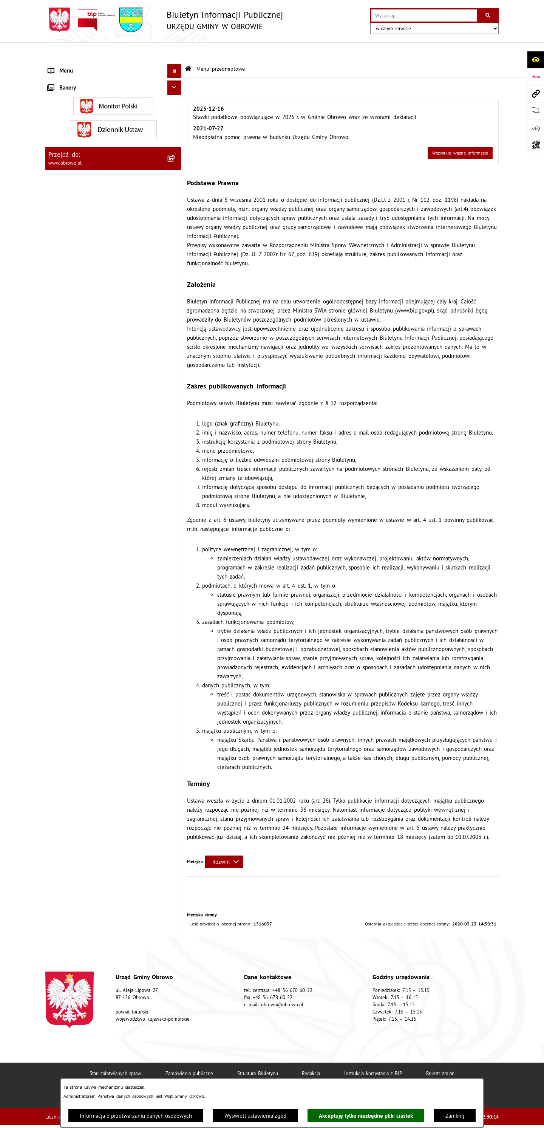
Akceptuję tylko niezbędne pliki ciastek (366, 1115)
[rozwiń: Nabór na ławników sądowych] (176, 674)
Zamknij (454, 1115)
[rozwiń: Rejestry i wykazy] (176, 513)
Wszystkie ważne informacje (460, 134)
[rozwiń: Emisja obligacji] (176, 532)
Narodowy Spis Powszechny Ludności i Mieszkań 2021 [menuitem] (96, 693)
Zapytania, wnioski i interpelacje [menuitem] (88, 603)
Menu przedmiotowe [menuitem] (73, 66)
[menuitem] (113, 85)
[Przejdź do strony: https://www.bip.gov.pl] (535, 76)
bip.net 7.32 (486, 1117)
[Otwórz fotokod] (535, 144)
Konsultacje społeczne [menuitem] (75, 631)
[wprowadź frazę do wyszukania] (424, 15)
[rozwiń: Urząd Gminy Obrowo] (176, 123)
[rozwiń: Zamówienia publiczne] (176, 237)
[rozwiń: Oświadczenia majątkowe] (176, 295)
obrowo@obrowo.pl (282, 986)
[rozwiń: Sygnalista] (176, 711)
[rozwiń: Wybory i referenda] (176, 660)
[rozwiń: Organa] (176, 104)
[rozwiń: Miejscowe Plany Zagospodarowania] (176, 371)
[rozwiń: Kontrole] (176, 725)
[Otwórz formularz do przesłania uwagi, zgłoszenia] (535, 127)
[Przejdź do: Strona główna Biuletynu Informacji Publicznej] (188, 50)
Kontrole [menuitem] (58, 725)
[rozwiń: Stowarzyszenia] (176, 475)
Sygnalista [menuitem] (60, 711)
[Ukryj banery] (174, 742)
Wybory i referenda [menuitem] (72, 660)
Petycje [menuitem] (57, 589)
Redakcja (311, 1054)
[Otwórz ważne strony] (535, 110)
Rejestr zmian (440, 1054)
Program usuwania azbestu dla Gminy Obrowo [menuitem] (105, 646)
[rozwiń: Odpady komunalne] (176, 494)
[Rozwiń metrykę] (224, 843)
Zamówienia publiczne (189, 1054)
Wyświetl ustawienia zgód (255, 1115)
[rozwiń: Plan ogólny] (176, 390)
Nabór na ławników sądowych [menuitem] (85, 674)
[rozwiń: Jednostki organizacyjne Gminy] (176, 199)
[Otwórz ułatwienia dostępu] (535, 59)
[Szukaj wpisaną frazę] (488, 15)
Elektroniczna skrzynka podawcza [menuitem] (89, 617)
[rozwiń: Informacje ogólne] (176, 85)
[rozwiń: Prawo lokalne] (176, 142)
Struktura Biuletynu (257, 1054)
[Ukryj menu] (174, 52)
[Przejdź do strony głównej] (164, 20)
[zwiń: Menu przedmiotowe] (176, 66)
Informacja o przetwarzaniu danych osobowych (136, 1115)
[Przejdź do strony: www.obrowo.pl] (535, 93)
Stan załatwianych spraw (116, 1054)
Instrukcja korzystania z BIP (373, 1054)
